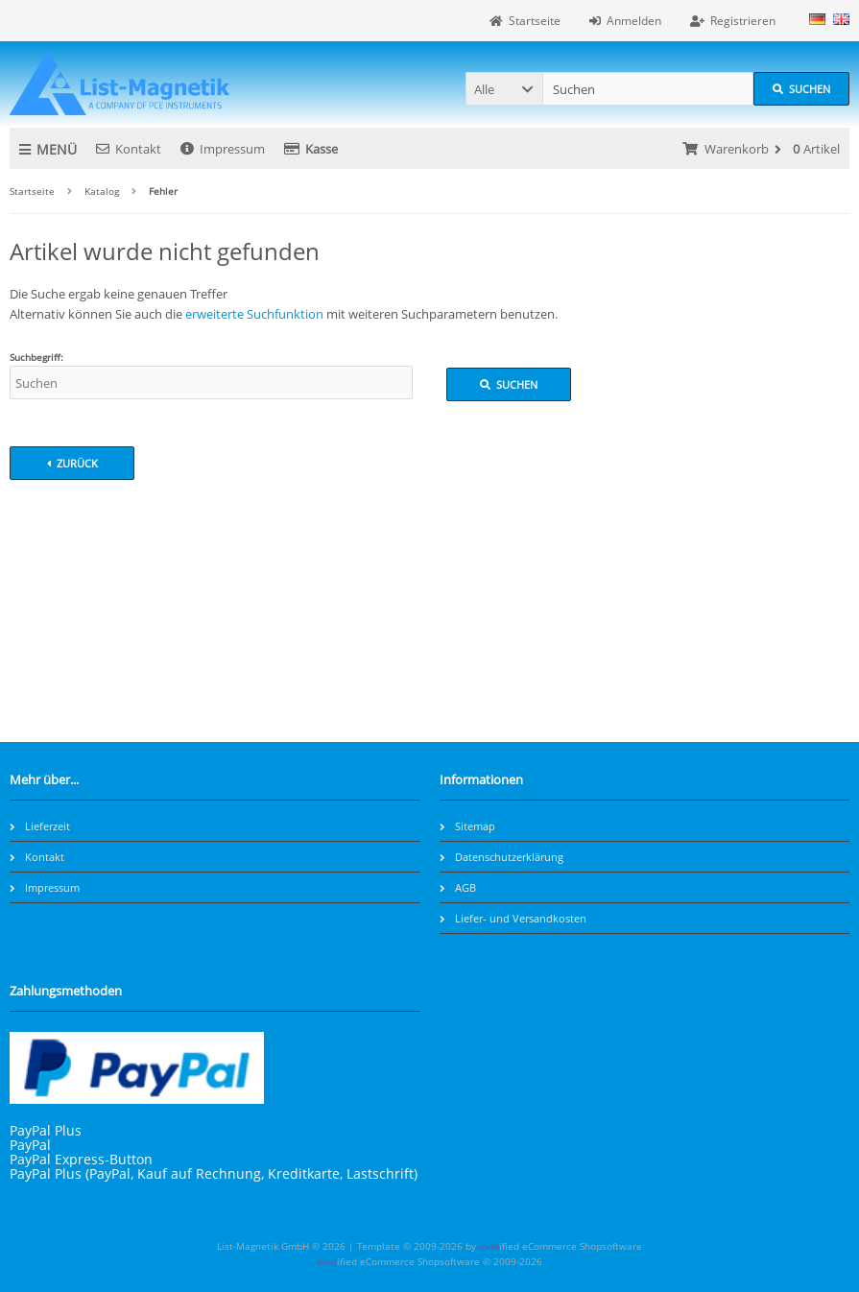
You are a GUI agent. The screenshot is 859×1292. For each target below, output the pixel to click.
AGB (458, 887)
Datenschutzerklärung (501, 856)
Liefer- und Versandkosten (513, 918)
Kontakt (128, 148)
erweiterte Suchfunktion (254, 314)
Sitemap (467, 826)
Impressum (222, 148)
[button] (503, 89)
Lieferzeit (40, 826)
